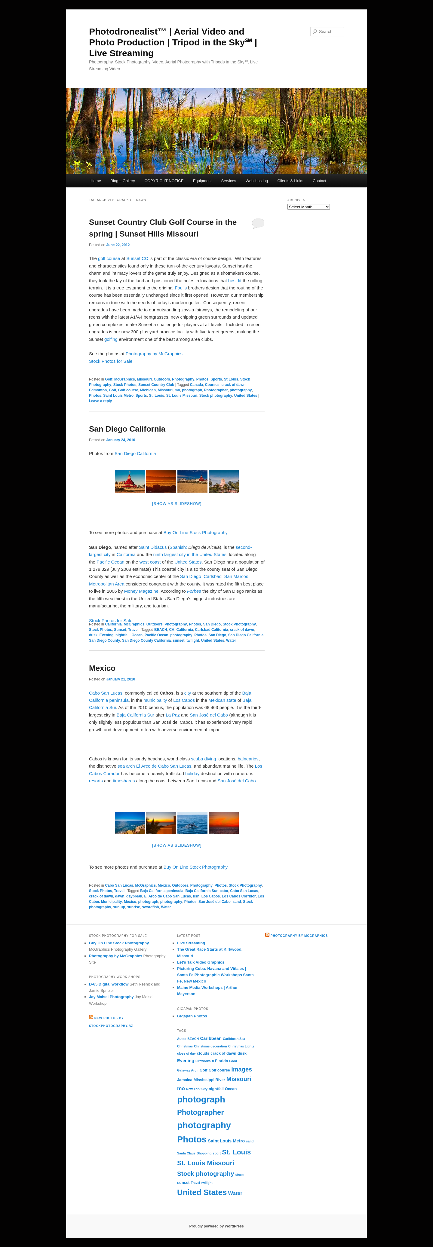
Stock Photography (239, 624)
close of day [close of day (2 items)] (186, 1053)
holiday (192, 773)
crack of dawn (233, 385)
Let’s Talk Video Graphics (200, 962)
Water (231, 640)
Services (228, 181)
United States (245, 395)
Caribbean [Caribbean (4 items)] (211, 1038)
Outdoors (162, 379)
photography (241, 390)
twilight (192, 640)
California (126, 554)
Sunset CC (137, 258)
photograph (192, 390)
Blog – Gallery (122, 181)
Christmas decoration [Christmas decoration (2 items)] (210, 1046)
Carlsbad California (211, 630)
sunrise (133, 907)
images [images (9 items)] (241, 1069)
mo (177, 390)
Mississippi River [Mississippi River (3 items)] (209, 1079)
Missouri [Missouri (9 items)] (238, 1079)
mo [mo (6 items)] (181, 1088)
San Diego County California (146, 640)
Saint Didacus (153, 547)
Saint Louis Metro (118, 395)
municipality (155, 700)
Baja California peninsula (161, 891)
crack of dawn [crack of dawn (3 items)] (223, 1053)
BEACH (160, 630)
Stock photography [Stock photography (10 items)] (205, 1173)
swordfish (150, 907)
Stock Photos (125, 385)
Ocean (137, 635)
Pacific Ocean (110, 561)
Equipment (202, 181)
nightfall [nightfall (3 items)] (216, 1089)
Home (96, 181)
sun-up (119, 907)
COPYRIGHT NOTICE (164, 181)
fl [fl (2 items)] (213, 1061)
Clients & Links (290, 181)
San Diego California (127, 428)
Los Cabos (184, 700)
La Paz (173, 714)
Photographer (216, 390)
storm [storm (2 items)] (239, 1174)
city (187, 692)
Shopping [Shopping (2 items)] (204, 1153)
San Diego (212, 624)
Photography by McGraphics (154, 353)
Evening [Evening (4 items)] (185, 1060)
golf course (109, 258)
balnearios (248, 758)
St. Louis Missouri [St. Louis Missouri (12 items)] (205, 1163)
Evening (107, 635)
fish (196, 896)
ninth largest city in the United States (189, 554)
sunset (179, 640)
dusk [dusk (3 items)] (242, 1053)
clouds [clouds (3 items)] (203, 1053)
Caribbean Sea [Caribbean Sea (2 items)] (234, 1039)
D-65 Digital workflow (108, 984)
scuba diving (203, 758)
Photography (183, 379)
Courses (212, 385)
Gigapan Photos (192, 1016)
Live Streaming (191, 943)
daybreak (134, 896)
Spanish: (178, 547)
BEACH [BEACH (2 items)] (193, 1039)
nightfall (122, 635)
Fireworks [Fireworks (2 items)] (202, 1061)
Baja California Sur (135, 714)
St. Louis (156, 395)
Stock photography (215, 395)
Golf (108, 379)
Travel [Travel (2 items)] (195, 1182)
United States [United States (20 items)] (202, 1192)
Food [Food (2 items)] (233, 1061)
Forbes (194, 591)
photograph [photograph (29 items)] (201, 1099)
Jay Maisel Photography (111, 997)
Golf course (128, 390)
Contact (319, 181)
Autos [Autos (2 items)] (181, 1039)
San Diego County (104, 640)
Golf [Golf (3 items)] (203, 1070)
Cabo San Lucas (105, 692)
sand (236, 902)
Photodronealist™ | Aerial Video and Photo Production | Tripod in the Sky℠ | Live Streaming (173, 42)
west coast (150, 561)
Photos (202, 379)
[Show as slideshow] (176, 503)
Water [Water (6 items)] (235, 1193)
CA (171, 630)
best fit (234, 280)
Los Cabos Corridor (239, 896)
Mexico (102, 668)
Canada (196, 385)
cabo (224, 891)
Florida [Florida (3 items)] (221, 1061)
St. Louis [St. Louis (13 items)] (236, 1152)
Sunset (120, 630)
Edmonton (98, 390)
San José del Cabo (209, 714)
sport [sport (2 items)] (217, 1153)
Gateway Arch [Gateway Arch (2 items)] (187, 1070)
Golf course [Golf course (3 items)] (219, 1070)
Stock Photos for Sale (110, 361)
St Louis (231, 379)
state (231, 700)
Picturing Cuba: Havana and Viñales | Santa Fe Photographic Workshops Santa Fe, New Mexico (215, 974)
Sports (216, 379)
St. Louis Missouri (181, 395)
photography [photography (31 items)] (204, 1125)
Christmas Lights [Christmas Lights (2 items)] (241, 1046)
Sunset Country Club (156, 385)
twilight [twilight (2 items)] (206, 1182)
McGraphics (124, 379)
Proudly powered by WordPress (216, 1226)
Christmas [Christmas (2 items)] (185, 1046)
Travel (133, 630)
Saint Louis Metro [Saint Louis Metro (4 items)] (226, 1140)
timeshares (124, 780)
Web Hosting (257, 181)
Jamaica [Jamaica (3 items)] (184, 1079)
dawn (119, 896)
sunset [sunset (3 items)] (183, 1182)
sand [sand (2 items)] (249, 1141)
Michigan (148, 390)
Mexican (216, 700)
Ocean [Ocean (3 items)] (231, 1089)
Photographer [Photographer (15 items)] (200, 1112)
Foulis (181, 287)
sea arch (126, 766)
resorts (96, 780)
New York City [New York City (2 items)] (196, 1089)
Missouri (144, 379)
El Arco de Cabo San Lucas (163, 766)
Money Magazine (141, 591)
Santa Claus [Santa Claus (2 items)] (186, 1153)
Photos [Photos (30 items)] (192, 1139)
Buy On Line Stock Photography (196, 532)
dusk (93, 635)
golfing (111, 339)
